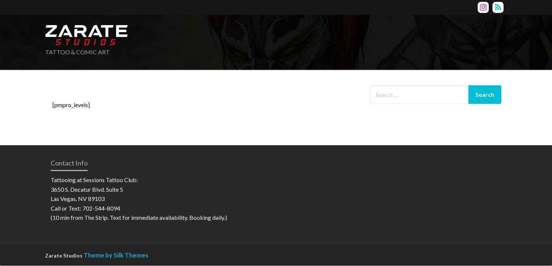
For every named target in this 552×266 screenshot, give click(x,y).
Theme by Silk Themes (116, 255)
